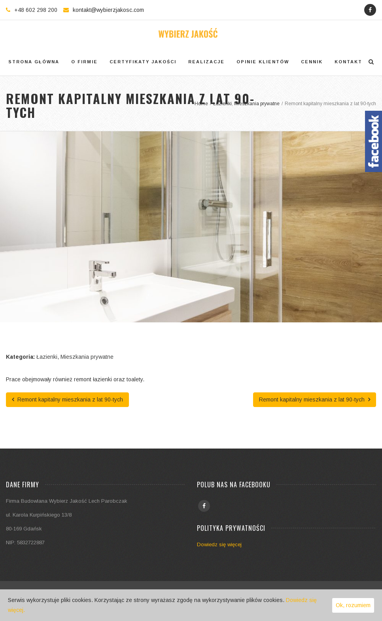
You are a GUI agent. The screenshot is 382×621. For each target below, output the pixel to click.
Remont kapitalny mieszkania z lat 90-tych (67, 399)
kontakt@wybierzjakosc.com (108, 10)
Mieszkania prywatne (87, 357)
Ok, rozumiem (353, 605)
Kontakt (348, 61)
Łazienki (46, 357)
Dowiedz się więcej (219, 544)
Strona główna (33, 61)
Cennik (312, 61)
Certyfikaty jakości (143, 61)
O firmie (84, 61)
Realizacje (206, 61)
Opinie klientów (262, 61)
